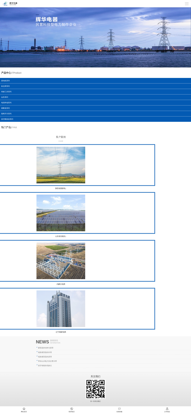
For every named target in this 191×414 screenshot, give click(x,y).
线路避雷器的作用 (116, 352)
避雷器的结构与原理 (117, 348)
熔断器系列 (6, 108)
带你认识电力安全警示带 (119, 361)
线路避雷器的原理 (116, 357)
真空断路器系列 (10, 118)
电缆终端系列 (7, 103)
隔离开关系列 (8, 113)
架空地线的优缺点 (116, 365)
